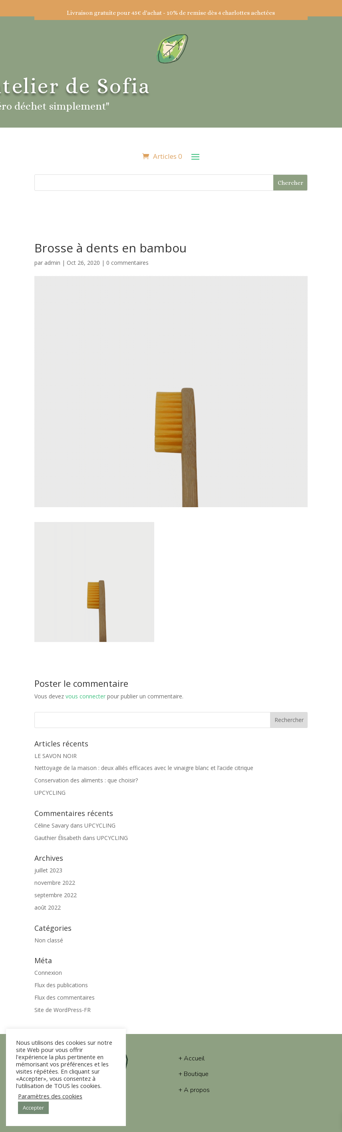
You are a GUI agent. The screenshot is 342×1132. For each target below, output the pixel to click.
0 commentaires (127, 262)
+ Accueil (192, 1058)
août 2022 (47, 907)
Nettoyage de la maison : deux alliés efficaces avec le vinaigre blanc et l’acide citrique (143, 768)
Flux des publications (61, 985)
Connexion (48, 972)
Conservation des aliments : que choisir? (86, 780)
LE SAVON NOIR (55, 756)
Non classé (48, 940)
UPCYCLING (50, 792)
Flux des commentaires (64, 997)
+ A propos (194, 1090)
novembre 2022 (54, 882)
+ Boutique (194, 1074)
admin (52, 262)
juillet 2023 (48, 870)
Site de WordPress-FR (62, 1010)
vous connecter (85, 696)
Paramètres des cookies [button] (50, 1096)
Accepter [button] (33, 1107)
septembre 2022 (55, 895)
